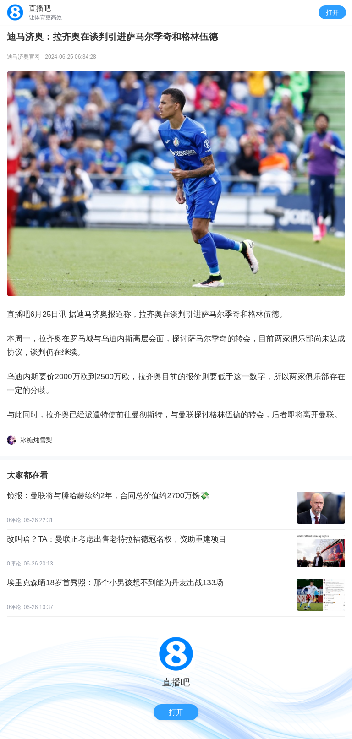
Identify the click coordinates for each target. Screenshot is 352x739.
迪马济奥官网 (23, 57)
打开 (332, 12)
